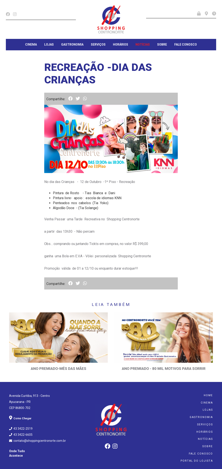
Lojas (49, 44)
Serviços (98, 44)
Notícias (142, 44)
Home (208, 392)
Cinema (31, 44)
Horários (120, 44)
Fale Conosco (185, 44)
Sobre (162, 44)
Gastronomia (72, 44)
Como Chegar (21, 415)
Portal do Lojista (197, 455)
